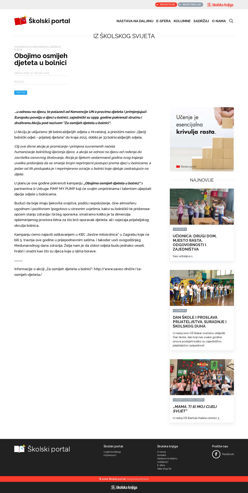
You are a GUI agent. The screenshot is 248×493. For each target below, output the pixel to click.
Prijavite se (167, 4)
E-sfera (161, 465)
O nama (219, 21)
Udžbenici (162, 462)
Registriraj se (192, 4)
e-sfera (163, 21)
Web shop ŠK (164, 469)
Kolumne (182, 21)
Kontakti (161, 455)
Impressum (110, 455)
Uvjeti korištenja (112, 452)
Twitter (21, 92)
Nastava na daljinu (135, 21)
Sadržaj (201, 21)
